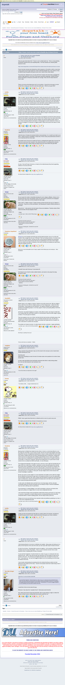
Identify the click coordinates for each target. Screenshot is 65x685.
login (13, 9)
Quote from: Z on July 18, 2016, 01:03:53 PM (26, 576)
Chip (6, 159)
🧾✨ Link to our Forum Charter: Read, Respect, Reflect (51, 13)
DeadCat (7, 130)
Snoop (7, 378)
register (17, 9)
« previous (58, 47)
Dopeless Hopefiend (10, 231)
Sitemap (34, 662)
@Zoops (20, 236)
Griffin (7, 92)
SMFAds (24, 662)
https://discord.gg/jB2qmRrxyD (43, 42)
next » (61, 47)
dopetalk (5, 5)
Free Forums (30, 662)
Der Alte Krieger (9, 571)
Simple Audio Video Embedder (33, 661)
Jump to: (42, 614)
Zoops (7, 192)
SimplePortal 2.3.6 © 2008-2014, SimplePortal (32, 670)
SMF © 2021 (32, 660)
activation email (13, 10)
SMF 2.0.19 (27, 660)
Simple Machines (38, 660)
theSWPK (7, 298)
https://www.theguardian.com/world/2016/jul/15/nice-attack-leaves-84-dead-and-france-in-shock (39, 66)
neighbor (7, 345)
